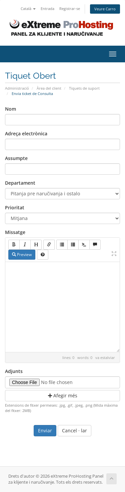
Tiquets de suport (84, 88)
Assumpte (16, 158)
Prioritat (14, 207)
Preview (22, 254)
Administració (17, 88)
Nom (10, 109)
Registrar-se (69, 8)
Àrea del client (49, 88)
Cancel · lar (74, 430)
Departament (20, 183)
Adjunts (14, 371)
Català (28, 8)
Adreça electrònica (26, 133)
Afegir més (62, 395)
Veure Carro (105, 8)
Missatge (15, 232)
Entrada (47, 8)
